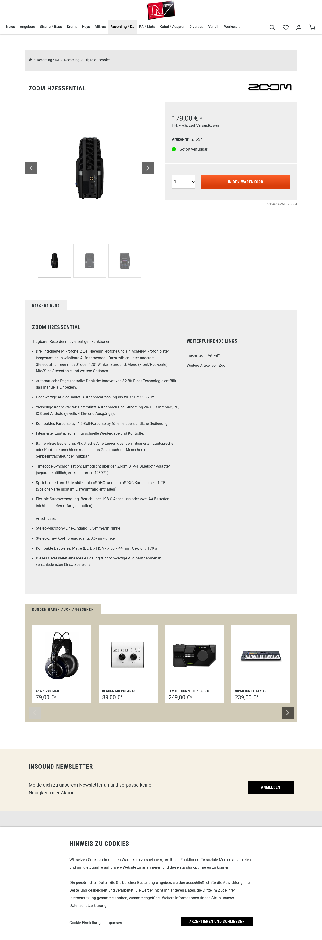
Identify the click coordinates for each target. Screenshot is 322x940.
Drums (72, 27)
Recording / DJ (122, 27)
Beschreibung (46, 306)
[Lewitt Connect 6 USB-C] (194, 655)
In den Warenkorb (245, 182)
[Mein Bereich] (298, 28)
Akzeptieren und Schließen (217, 921)
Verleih (213, 27)
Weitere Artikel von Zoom (208, 365)
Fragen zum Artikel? (203, 355)
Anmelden (270, 787)
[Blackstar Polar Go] (128, 655)
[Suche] (272, 28)
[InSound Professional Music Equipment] (30, 60)
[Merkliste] (285, 28)
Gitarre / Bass (51, 27)
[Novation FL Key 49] (261, 655)
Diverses (196, 27)
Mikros (100, 27)
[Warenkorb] (311, 28)
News (10, 27)
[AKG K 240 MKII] (62, 655)
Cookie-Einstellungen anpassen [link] (95, 922)
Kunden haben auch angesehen (63, 609)
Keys (86, 27)
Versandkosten (207, 125)
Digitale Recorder (97, 60)
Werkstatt (232, 27)
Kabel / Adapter (172, 27)
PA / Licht (147, 27)
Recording (71, 60)
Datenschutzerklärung (87, 905)
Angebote (27, 27)
